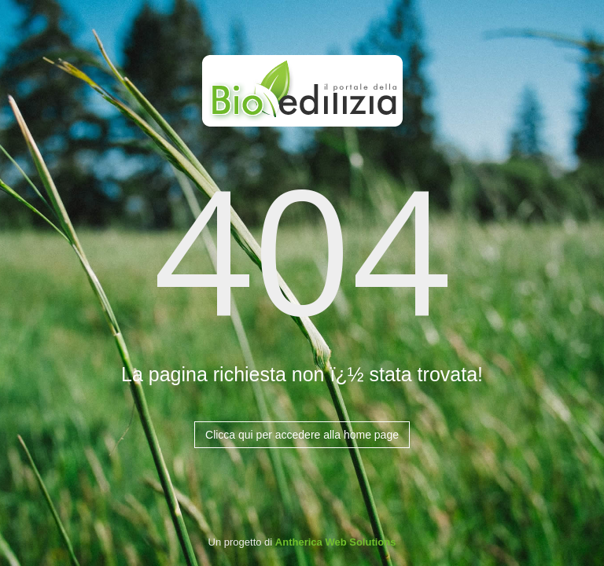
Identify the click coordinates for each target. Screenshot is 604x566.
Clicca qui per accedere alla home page (302, 434)
